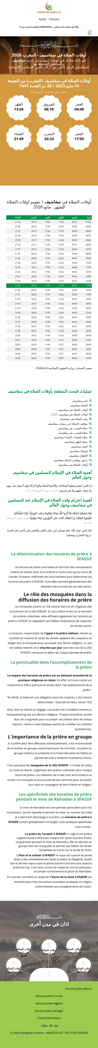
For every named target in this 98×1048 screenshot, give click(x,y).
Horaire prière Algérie (49, 1003)
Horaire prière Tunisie (49, 996)
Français (54, 19)
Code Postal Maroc (49, 1018)
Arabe (42, 19)
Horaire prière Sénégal (49, 1011)
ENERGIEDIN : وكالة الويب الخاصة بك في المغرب (59, 27)
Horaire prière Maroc (78, 988)
